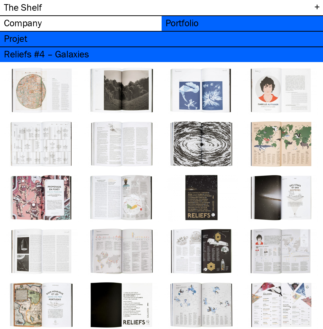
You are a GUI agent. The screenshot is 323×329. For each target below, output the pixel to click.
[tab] (81, 23)
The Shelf (23, 7)
